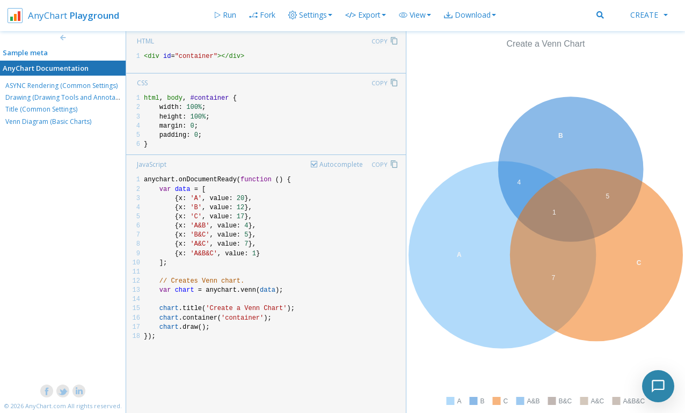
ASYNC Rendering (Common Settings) (61, 85)
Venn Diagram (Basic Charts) (48, 121)
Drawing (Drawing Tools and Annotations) (68, 97)
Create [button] (649, 15)
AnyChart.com (45, 406)
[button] (415, 15)
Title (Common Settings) (41, 109)
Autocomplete (341, 164)
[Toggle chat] (658, 386)
